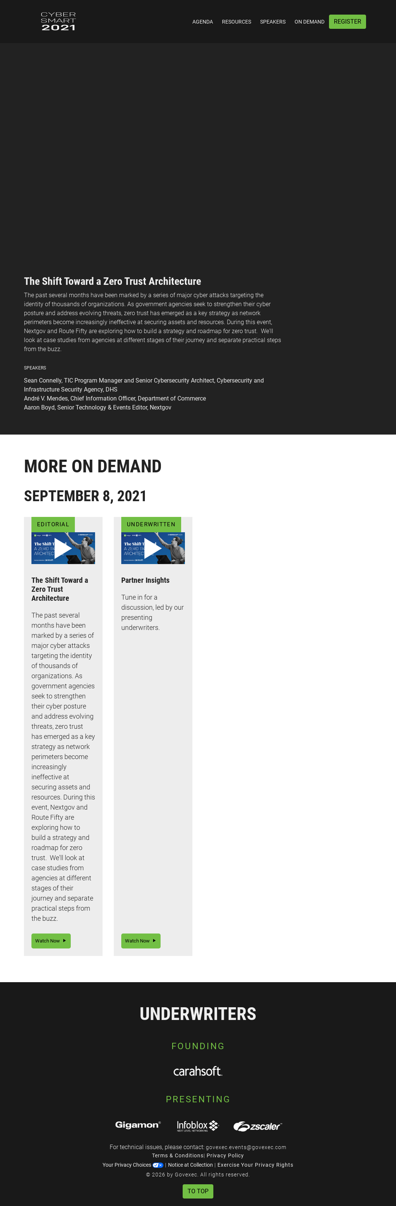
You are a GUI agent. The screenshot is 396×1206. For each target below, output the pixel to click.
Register (347, 21)
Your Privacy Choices (133, 1165)
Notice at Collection (190, 1165)
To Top (198, 1191)
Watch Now (51, 941)
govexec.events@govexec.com (246, 1147)
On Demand (310, 22)
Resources (236, 22)
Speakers (273, 22)
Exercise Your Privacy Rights (255, 1165)
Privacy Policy (225, 1155)
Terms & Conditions (178, 1155)
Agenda (202, 22)
